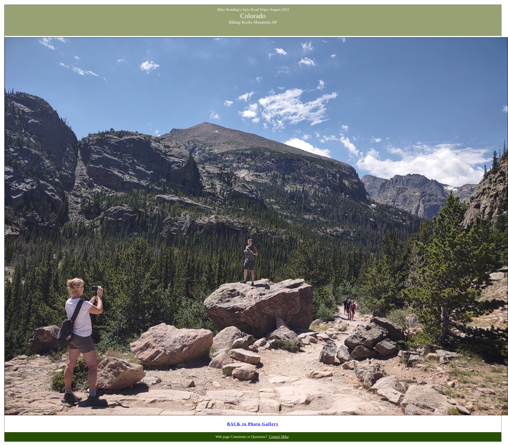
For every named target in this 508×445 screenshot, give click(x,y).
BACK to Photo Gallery (253, 424)
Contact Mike (279, 437)
